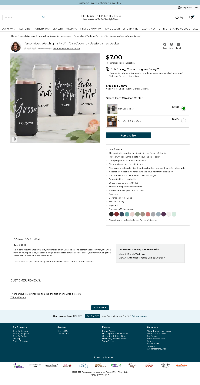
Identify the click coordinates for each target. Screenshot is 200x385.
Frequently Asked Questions (114, 338)
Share (165, 48)
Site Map (16, 338)
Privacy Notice (108, 331)
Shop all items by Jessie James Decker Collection (133, 220)
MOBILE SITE (97, 375)
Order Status (63, 333)
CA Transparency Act (156, 349)
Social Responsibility (156, 338)
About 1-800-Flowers (156, 333)
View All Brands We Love (132, 254)
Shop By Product (20, 336)
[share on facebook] (164, 44)
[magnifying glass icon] (14, 139)
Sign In (181, 17)
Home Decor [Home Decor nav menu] (112, 29)
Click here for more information (124, 76)
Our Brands (152, 336)
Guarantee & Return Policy (114, 336)
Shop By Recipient (21, 333)
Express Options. (141, 88)
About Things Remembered (159, 331)
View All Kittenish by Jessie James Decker (141, 257)
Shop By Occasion (21, 331)
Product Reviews (20, 341)
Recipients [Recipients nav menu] (24, 29)
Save (171, 48)
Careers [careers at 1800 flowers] (150, 341)
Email (178, 48)
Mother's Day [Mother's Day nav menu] (42, 29)
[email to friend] (178, 44)
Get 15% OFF (92, 316)
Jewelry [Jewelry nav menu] (58, 29)
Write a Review (18, 297)
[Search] (24, 17)
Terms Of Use (108, 341)
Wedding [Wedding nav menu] (71, 29)
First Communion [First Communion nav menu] (90, 29)
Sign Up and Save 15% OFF (67, 316)
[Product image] (55, 98)
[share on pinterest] (171, 44)
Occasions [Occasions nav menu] (8, 29)
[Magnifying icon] (43, 17)
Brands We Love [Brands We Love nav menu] (180, 29)
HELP (106, 375)
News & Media (153, 343)
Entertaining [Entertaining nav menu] (131, 29)
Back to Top (100, 308)
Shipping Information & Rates (115, 333)
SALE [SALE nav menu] (196, 29)
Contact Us (62, 331)
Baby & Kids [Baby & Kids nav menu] (149, 29)
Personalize (128, 135)
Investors (151, 346)
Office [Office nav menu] (163, 29)
